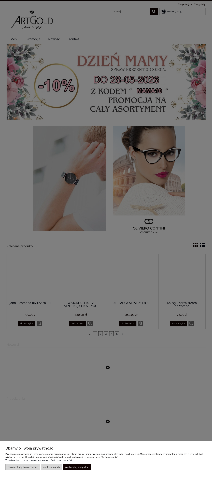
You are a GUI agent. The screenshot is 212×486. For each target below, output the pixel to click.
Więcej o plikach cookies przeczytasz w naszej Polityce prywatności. (38, 460)
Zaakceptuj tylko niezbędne (23, 467)
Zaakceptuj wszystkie (77, 467)
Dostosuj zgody (51, 467)
